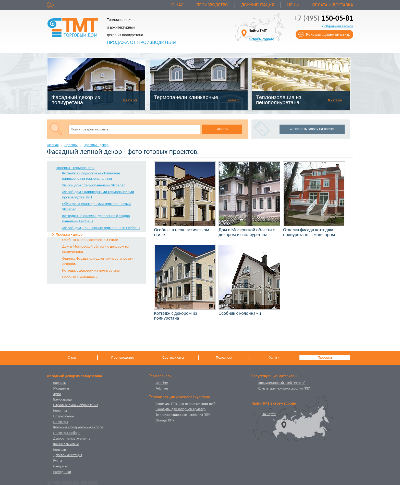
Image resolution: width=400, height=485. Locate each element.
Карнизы (60, 383)
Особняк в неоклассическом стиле (90, 239)
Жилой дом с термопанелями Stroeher (93, 185)
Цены (293, 5)
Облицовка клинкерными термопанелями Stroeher (96, 206)
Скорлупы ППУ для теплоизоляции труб (185, 404)
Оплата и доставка (332, 5)
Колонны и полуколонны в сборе (78, 427)
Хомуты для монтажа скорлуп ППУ (284, 388)
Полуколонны (63, 416)
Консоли (59, 449)
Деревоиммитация (67, 455)
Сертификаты (173, 357)
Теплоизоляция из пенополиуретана (278, 99)
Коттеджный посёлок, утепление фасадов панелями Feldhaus (96, 218)
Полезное (224, 357)
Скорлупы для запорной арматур (180, 409)
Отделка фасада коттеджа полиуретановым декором (97, 261)
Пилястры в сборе (66, 433)
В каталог (130, 100)
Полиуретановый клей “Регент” (282, 383)
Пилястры (60, 422)
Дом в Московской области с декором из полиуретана (95, 249)
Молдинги (61, 388)
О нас (177, 5)
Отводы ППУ (164, 420)
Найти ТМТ (261, 35)
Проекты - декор (95, 145)
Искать (222, 128)
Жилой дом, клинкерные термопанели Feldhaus (101, 227)
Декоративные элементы (72, 438)
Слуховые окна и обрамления (75, 405)
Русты (57, 460)
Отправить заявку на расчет (312, 128)
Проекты (71, 145)
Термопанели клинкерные (186, 97)
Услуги (274, 357)
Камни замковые (66, 444)
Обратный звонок (338, 26)
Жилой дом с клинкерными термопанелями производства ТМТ (98, 194)
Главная (53, 145)
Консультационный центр (328, 34)
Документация (257, 5)
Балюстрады (62, 399)
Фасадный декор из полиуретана (75, 99)
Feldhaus (161, 388)
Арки (57, 394)
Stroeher (161, 383)
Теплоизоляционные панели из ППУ (182, 415)
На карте (269, 413)
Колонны (60, 410)
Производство (212, 5)
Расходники (62, 472)
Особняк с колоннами (80, 277)
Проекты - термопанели (75, 167)
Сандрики (60, 466)
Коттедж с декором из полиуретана (91, 270)
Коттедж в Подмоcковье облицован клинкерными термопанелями (91, 176)
